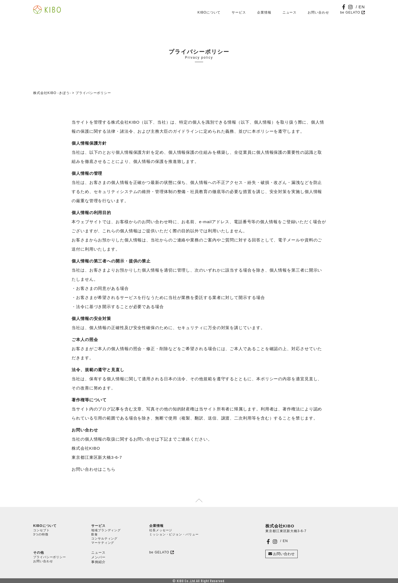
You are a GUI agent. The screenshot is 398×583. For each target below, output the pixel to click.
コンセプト (41, 530)
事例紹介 (98, 562)
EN (361, 6)
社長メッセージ (160, 530)
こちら (109, 469)
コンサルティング (104, 538)
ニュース (289, 12)
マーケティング (102, 542)
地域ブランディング (106, 530)
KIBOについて (209, 12)
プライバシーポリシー (49, 557)
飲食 (94, 534)
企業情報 (264, 12)
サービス (239, 12)
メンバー (98, 557)
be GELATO (350, 12)
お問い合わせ (318, 12)
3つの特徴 (40, 534)
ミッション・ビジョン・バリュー (174, 534)
